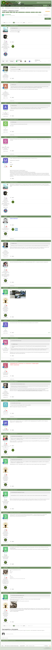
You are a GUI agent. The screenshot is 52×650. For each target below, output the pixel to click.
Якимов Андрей (5, 545)
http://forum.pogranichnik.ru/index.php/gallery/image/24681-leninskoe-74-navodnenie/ (30, 390)
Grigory (5, 137)
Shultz (5, 25)
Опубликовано (14, 25)
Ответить (47, 18)
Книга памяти (18, 5)
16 (18, 22)
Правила (13, 5)
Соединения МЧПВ (12, 15)
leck (5, 361)
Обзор (8, 5)
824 (5, 304)
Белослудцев (5, 64)
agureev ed (5, 82)
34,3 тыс (5, 40)
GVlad (5, 381)
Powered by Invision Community (47, 648)
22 (5, 370)
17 (20, 22)
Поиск (24, 5)
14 (15, 22)
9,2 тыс (5, 442)
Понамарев (5, 400)
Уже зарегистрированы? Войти (37, 6)
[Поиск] (41, 2)
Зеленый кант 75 (5, 457)
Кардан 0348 (5, 567)
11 (10, 22)
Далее (24, 22)
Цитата (13, 78)
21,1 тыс (5, 225)
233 (5, 390)
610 (5, 165)
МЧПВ (5, 156)
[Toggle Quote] (11, 67)
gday (5, 119)
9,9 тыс (5, 554)
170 (5, 73)
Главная (3, 5)
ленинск (5, 320)
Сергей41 (5, 216)
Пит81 (5, 433)
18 (21, 22)
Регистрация (45, 5)
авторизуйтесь (28, 630)
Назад (4, 22)
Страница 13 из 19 (30, 22)
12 (12, 22)
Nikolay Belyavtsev (5, 338)
